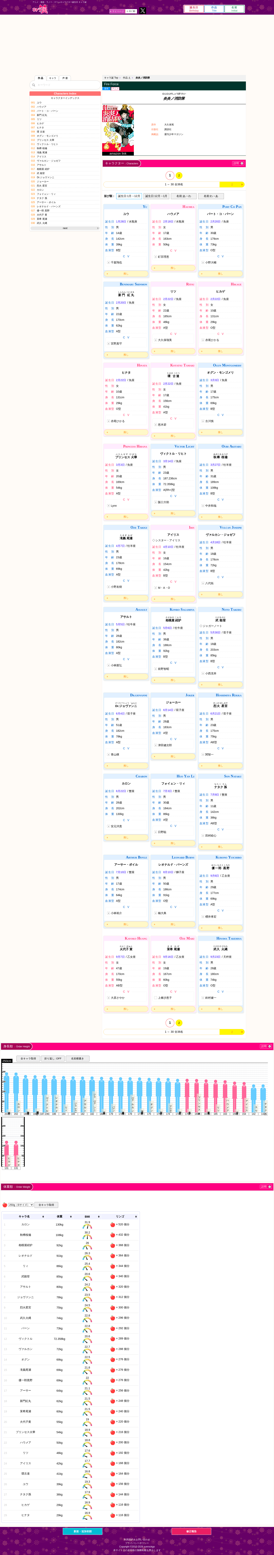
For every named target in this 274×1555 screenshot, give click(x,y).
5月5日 (120, 624)
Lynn (114, 505)
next (65, 228)
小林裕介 (116, 913)
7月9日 (214, 794)
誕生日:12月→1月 (156, 196)
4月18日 (215, 542)
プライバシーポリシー (137, 1543)
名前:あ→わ (183, 196)
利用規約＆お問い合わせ (137, 1539)
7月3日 (167, 791)
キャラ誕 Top (111, 77)
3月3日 (214, 380)
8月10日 (168, 872)
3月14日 (168, 461)
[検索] (33, 85)
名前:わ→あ (211, 196)
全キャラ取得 (28, 1058)
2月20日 (215, 221)
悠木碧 (162, 424)
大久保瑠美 (165, 340)
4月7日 (120, 545)
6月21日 (215, 713)
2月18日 (168, 221)
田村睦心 (210, 835)
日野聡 (162, 832)
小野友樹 (116, 586)
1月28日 (121, 221)
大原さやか (118, 997)
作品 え (127, 77)
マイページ (118, 11)
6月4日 (120, 713)
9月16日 (168, 956)
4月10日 (168, 546)
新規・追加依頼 (83, 1531)
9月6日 (214, 875)
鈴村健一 (210, 997)
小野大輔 (210, 262)
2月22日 (168, 299)
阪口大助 (163, 502)
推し (126, 273)
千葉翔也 (116, 262)
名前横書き (77, 1058)
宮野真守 (116, 343)
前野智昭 (163, 668)
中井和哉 (210, 505)
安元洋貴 (116, 826)
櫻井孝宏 (210, 916)
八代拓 (209, 583)
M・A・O (164, 587)
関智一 (209, 754)
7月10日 (121, 872)
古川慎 (209, 421)
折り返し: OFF (52, 1058)
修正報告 (191, 1531)
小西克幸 (210, 673)
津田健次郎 (165, 745)
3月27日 (215, 464)
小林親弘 (116, 665)
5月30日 (215, 632)
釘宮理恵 (163, 256)
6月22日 (121, 791)
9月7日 (120, 956)
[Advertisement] (137, 44)
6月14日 (168, 710)
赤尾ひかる (212, 340)
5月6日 (167, 627)
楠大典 (162, 913)
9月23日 (215, 956)
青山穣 (115, 754)
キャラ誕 (40, 9)
